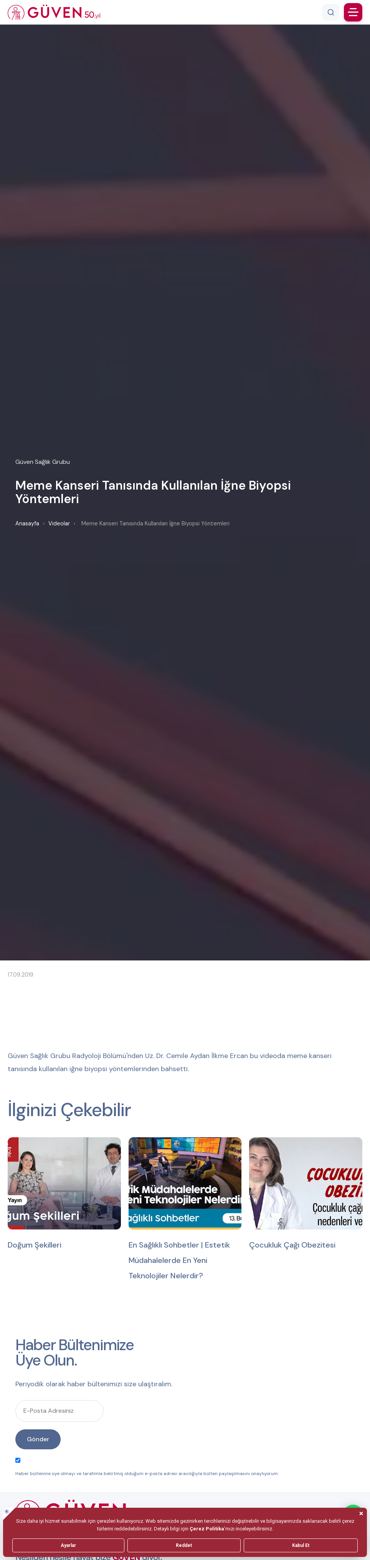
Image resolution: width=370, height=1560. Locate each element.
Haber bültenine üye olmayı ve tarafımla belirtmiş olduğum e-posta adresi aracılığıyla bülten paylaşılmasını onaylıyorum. (147, 1467)
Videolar (59, 523)
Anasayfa (27, 523)
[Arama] (330, 12)
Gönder (38, 1439)
